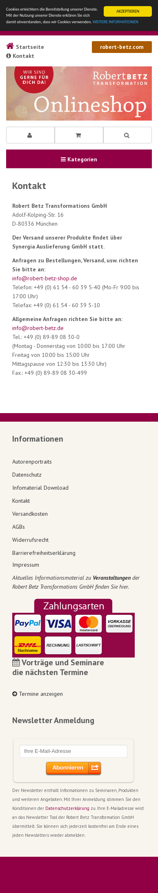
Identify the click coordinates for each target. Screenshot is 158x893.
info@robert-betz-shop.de (44, 278)
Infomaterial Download (40, 487)
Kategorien (79, 159)
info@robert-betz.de (38, 328)
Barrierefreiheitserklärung (44, 552)
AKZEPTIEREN (127, 11)
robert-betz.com (122, 47)
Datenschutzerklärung (67, 808)
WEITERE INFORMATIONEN (115, 21)
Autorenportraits (32, 461)
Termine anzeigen (37, 693)
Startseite (25, 47)
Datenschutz (27, 474)
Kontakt (20, 55)
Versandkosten (30, 513)
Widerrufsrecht (30, 539)
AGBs (18, 526)
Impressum (25, 564)
